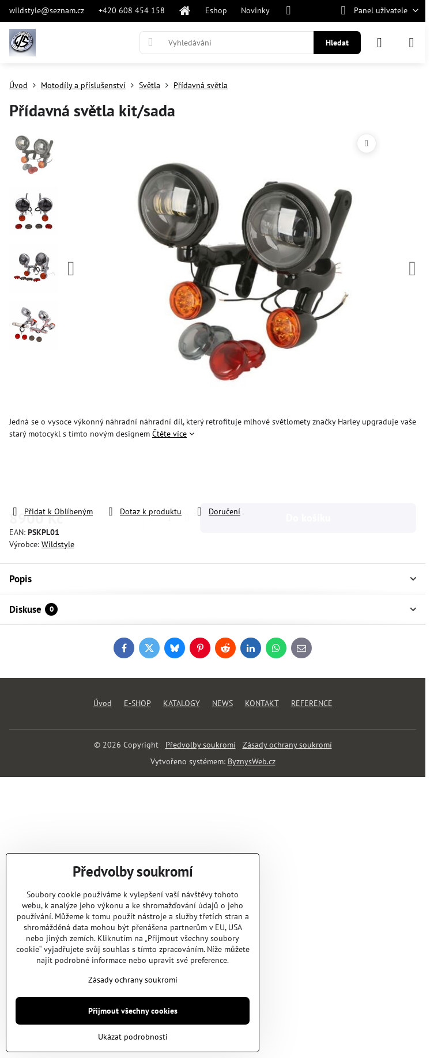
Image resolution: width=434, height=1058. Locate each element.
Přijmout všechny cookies (133, 1011)
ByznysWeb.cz (252, 761)
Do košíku (308, 472)
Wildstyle (57, 544)
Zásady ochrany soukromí (287, 745)
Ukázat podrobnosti (133, 1037)
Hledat (337, 42)
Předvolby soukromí (200, 745)
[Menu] (411, 42)
